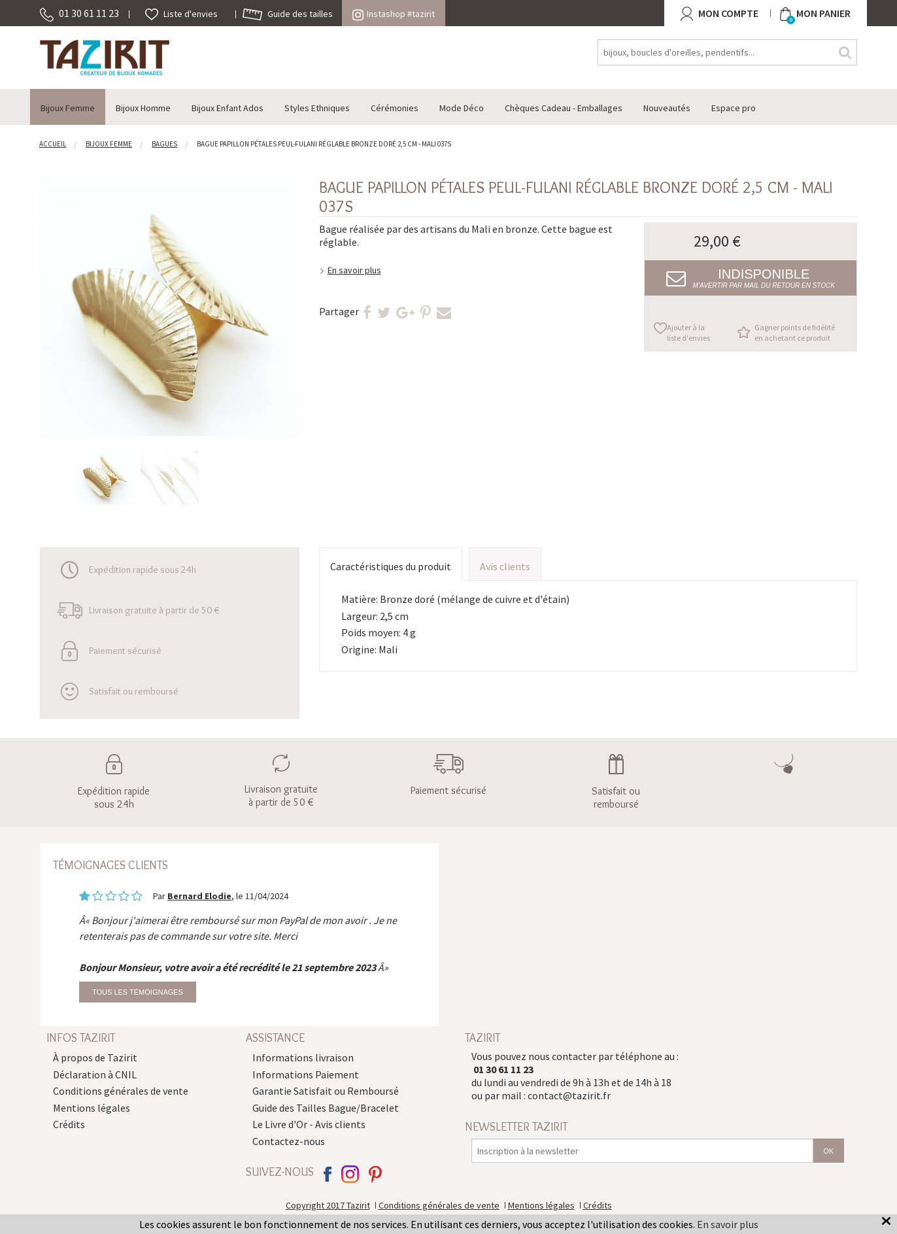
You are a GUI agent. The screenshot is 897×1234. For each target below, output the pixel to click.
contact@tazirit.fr (569, 1095)
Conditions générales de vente (120, 1090)
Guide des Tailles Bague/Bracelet (325, 1107)
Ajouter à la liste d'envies (688, 332)
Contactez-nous (288, 1141)
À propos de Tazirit (95, 1057)
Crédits (69, 1124)
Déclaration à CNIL (95, 1074)
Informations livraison (303, 1057)
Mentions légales (91, 1107)
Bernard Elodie (199, 896)
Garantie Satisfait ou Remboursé (325, 1090)
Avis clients (505, 566)
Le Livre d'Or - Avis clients (308, 1124)
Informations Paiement (305, 1074)
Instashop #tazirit (393, 14)
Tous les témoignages (137, 992)
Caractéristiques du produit (390, 566)
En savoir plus (354, 270)
